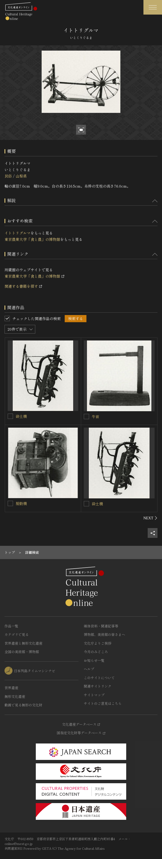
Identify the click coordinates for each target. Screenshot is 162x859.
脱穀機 (21, 503)
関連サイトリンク (97, 686)
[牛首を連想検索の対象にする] (86, 416)
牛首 (95, 416)
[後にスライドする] (150, 518)
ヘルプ (89, 668)
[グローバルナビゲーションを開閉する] (152, 7)
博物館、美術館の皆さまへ (104, 634)
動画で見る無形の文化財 (23, 704)
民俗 (8, 176)
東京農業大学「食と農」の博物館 (32, 239)
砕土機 (21, 416)
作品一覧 (11, 625)
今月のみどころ (96, 651)
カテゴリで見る (17, 634)
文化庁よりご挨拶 (97, 643)
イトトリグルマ (17, 233)
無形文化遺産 (15, 696)
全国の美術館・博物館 (22, 651)
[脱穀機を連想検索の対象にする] (10, 503)
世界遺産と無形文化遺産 (23, 643)
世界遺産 (11, 687)
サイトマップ (94, 694)
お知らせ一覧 (94, 660)
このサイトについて (99, 677)
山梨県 (21, 176)
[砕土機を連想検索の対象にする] (10, 416)
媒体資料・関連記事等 (101, 625)
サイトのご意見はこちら (103, 703)
